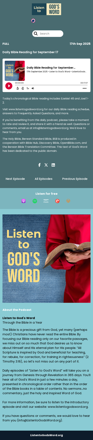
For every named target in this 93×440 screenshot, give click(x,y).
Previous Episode (74, 179)
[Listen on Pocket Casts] (57, 201)
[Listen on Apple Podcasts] (23, 201)
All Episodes (43, 179)
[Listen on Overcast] (68, 201)
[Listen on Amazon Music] (46, 201)
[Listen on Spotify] (34, 201)
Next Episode (15, 179)
